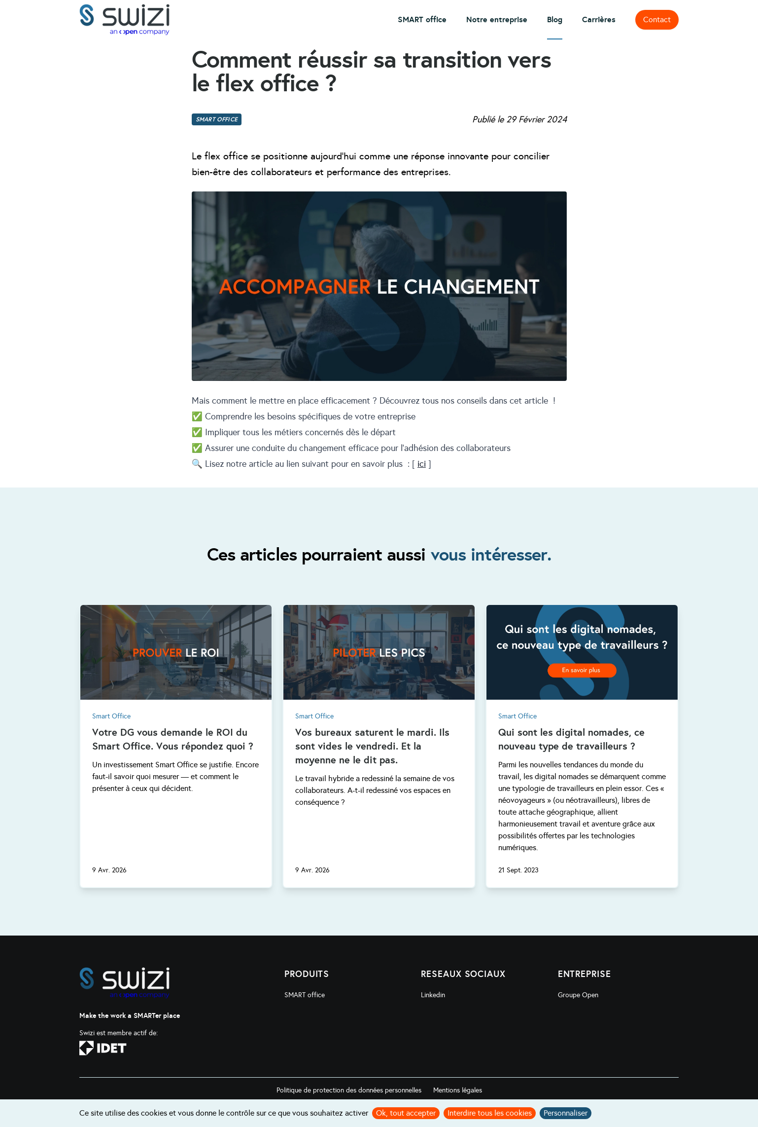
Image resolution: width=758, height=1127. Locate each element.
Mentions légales (457, 1090)
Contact (657, 19)
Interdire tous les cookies (490, 1113)
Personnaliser (565, 1113)
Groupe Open (578, 995)
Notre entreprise (496, 19)
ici (421, 463)
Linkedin (433, 995)
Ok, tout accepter (406, 1113)
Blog (554, 19)
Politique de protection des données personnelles (348, 1090)
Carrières (599, 19)
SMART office (422, 19)
